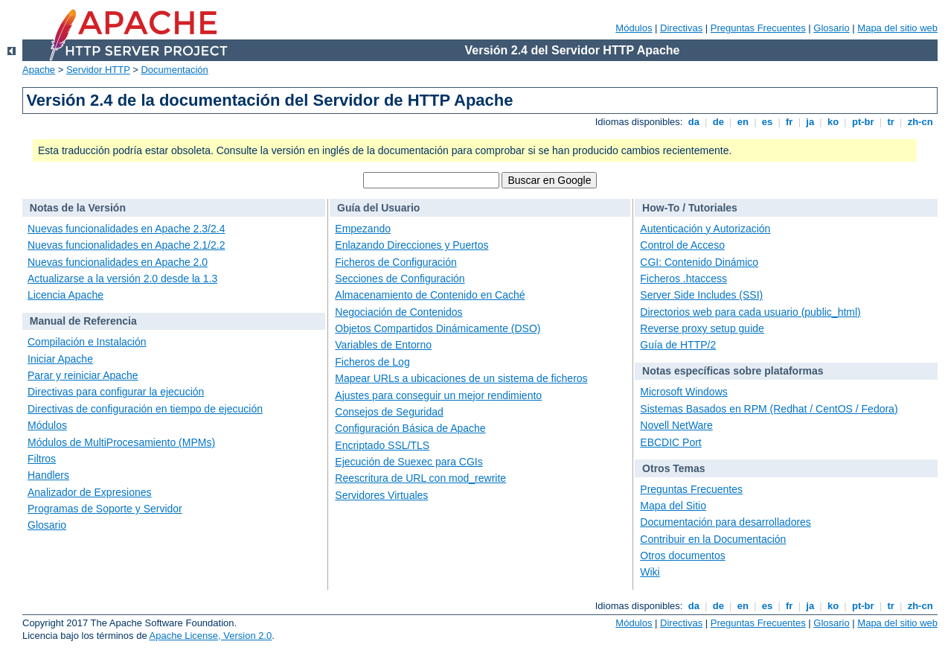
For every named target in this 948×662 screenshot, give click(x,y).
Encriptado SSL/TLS (382, 445)
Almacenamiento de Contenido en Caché (430, 295)
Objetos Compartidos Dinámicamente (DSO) (437, 328)
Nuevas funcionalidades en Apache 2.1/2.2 (126, 245)
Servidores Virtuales (381, 495)
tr (891, 121)
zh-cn (920, 121)
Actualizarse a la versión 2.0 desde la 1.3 (122, 278)
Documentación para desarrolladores (725, 522)
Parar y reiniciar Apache (83, 375)
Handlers (48, 475)
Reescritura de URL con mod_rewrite (420, 478)
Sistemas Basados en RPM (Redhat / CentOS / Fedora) (768, 409)
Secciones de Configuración (399, 278)
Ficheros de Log (372, 362)
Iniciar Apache (60, 359)
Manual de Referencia (83, 321)
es (767, 121)
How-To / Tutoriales (689, 208)
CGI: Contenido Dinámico (699, 262)
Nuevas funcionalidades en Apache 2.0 (118, 262)
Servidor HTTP (98, 69)
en (742, 121)
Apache (38, 69)
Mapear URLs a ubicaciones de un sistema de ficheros (461, 378)
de (718, 121)
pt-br (863, 121)
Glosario (831, 28)
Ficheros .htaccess (683, 278)
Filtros (42, 459)
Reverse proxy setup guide (702, 328)
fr (789, 121)
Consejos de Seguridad (389, 412)
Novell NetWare (676, 425)
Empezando (363, 229)
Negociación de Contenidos (398, 312)
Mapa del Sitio (673, 506)
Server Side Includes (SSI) (701, 295)
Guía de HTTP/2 (678, 345)
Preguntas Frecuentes (758, 28)
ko (832, 121)
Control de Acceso (682, 245)
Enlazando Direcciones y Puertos (411, 245)
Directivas (681, 28)
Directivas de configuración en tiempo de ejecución (145, 409)
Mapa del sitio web (897, 28)
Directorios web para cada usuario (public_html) (750, 312)
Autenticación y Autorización (705, 229)
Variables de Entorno (383, 345)
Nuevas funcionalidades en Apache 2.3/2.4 (126, 229)
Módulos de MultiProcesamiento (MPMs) (121, 442)
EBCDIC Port (670, 442)
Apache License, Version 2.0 (211, 635)
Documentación (174, 69)
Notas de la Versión (78, 208)
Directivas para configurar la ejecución (116, 392)
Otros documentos (682, 555)
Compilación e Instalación (87, 342)
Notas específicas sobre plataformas (733, 371)
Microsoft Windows (683, 392)
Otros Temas (673, 468)
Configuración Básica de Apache (410, 428)
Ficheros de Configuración (395, 262)
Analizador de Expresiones (90, 492)
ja (810, 121)
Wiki (649, 572)
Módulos (633, 28)
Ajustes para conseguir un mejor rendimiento (438, 395)
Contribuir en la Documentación (713, 539)
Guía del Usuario (378, 208)
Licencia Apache (65, 295)
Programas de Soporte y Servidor (105, 509)
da (693, 121)
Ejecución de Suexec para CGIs (408, 462)
